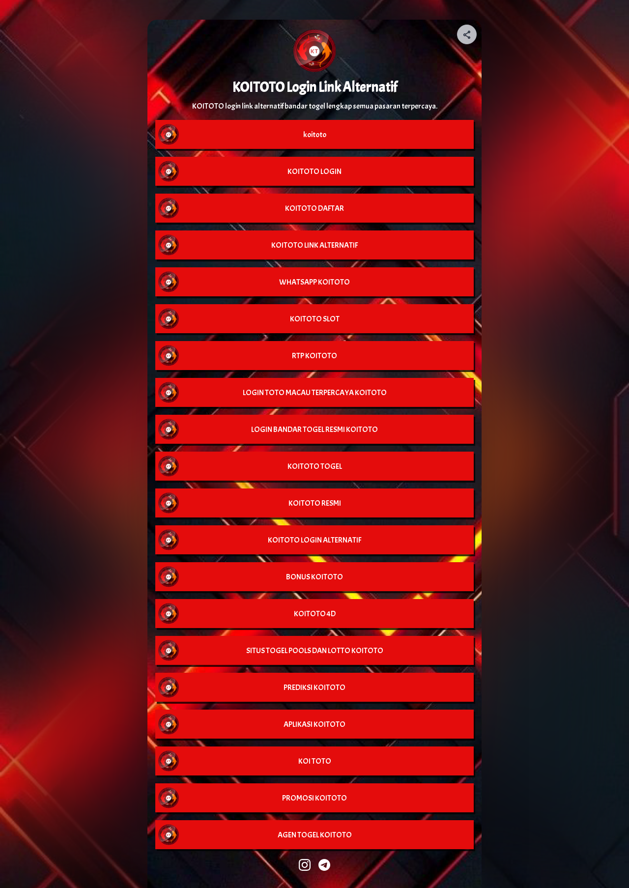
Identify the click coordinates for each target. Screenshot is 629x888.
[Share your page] (467, 34)
